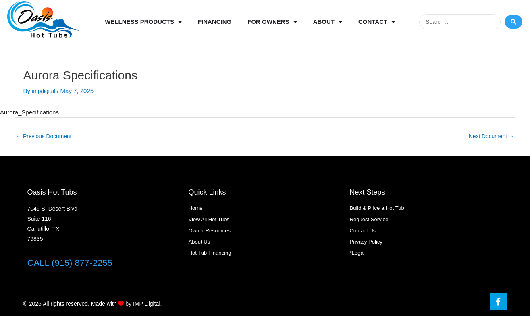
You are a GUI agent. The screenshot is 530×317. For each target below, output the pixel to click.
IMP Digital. (147, 305)
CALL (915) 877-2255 (73, 263)
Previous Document (46, 136)
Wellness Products (143, 22)
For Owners (272, 22)
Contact (376, 22)
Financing (214, 21)
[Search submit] (513, 22)
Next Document (489, 136)
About (327, 22)
